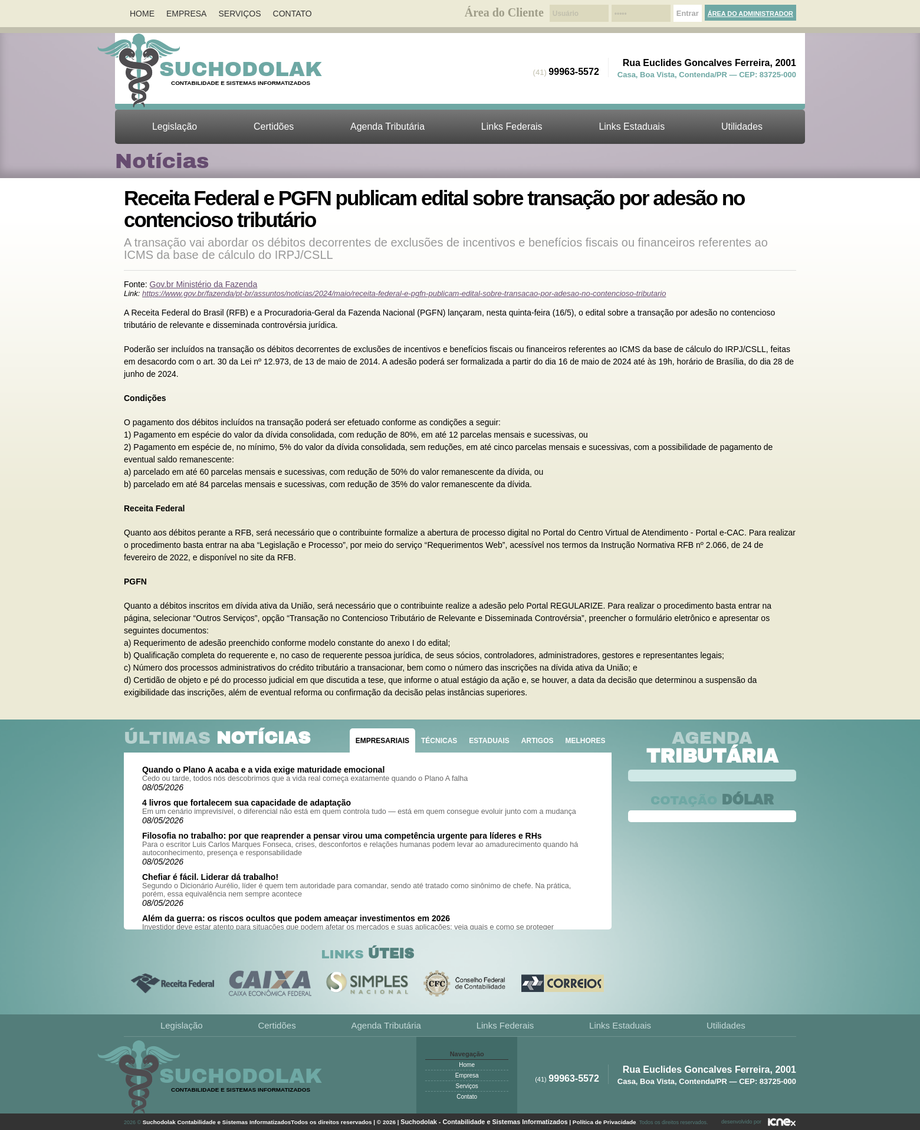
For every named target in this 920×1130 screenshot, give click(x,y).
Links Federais (512, 126)
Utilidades (742, 126)
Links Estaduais (632, 126)
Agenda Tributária (387, 126)
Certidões (274, 126)
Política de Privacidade (604, 1122)
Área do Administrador (750, 13)
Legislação (174, 126)
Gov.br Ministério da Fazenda (204, 284)
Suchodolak (240, 69)
